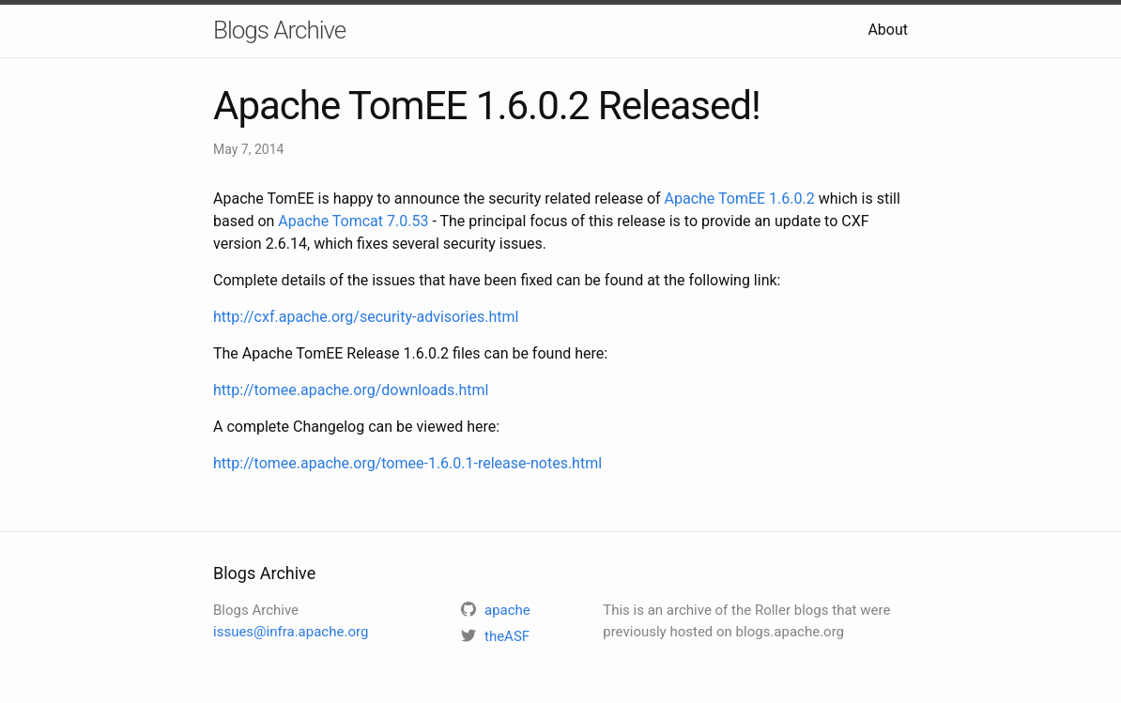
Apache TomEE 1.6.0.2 (740, 198)
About (888, 29)
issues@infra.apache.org (290, 631)
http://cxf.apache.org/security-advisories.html (365, 317)
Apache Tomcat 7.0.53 (353, 221)
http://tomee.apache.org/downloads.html (350, 390)
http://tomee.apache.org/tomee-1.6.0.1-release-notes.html (407, 463)
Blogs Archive (279, 30)
